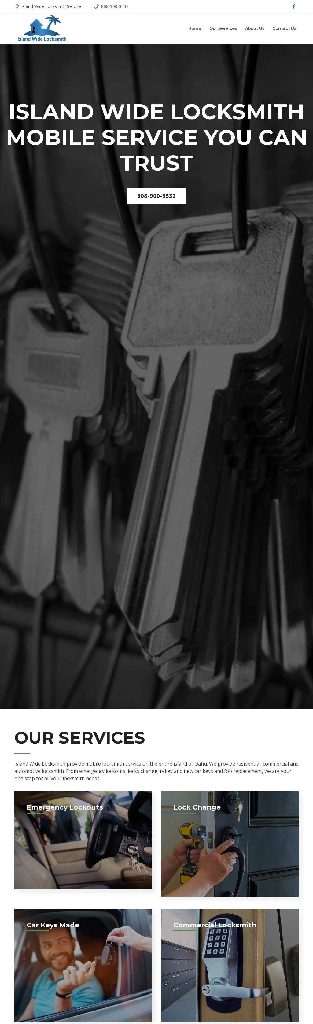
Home (194, 28)
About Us (254, 28)
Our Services (223, 28)
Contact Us (284, 28)
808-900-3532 (115, 6)
